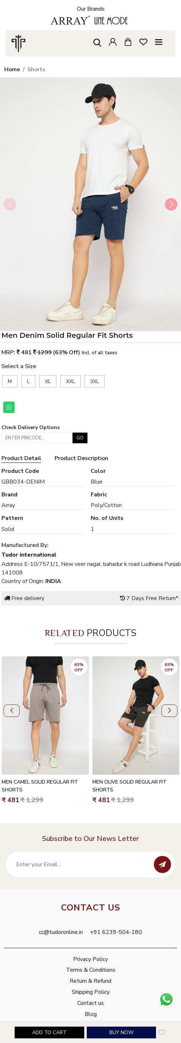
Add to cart (49, 1032)
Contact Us (90, 907)
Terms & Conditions (90, 970)
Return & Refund (90, 981)
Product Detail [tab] (21, 458)
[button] (171, 204)
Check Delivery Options (30, 427)
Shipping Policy (91, 992)
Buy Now (121, 1032)
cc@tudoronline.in (61, 932)
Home (12, 69)
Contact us (90, 1003)
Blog (91, 1014)
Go (80, 438)
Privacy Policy (90, 959)
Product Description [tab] (81, 458)
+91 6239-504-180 (116, 932)
